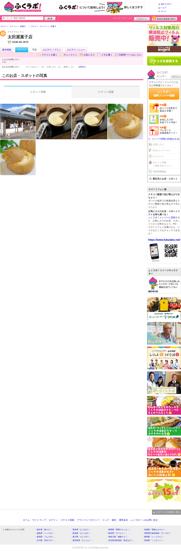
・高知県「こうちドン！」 (153, 540)
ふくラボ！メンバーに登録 (161, 217)
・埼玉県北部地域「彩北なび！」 (121, 540)
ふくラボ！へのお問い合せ (144, 520)
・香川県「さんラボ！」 (81, 537)
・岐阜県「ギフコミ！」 (117, 533)
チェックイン (70, 54)
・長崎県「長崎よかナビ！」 (154, 530)
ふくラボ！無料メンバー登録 (164, 93)
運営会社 (123, 520)
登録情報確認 (159, 171)
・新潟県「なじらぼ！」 (81, 533)
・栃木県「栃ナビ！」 (44, 530)
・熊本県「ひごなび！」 (81, 530)
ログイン (142, 18)
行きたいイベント (162, 150)
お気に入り (89, 54)
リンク (105, 520)
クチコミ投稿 (67, 520)
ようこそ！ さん (122, 18)
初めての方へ (166, 4)
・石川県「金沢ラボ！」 (45, 540)
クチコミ (21, 49)
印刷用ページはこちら (130, 54)
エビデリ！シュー (76, 49)
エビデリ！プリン (52, 49)
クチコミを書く (50, 54)
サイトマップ (39, 520)
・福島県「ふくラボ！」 (45, 533)
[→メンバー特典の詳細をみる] (164, 139)
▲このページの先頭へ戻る (166, 512)
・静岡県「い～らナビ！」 (153, 537)
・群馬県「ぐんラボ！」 (45, 537)
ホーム (163, 11)
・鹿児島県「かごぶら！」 (82, 540)
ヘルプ (163, 8)
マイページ (158, 156)
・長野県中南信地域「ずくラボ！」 (157, 533)
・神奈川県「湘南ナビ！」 (118, 537)
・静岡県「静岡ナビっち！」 (119, 530)
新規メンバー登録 (164, 18)
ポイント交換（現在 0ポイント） (163, 164)
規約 (114, 520)
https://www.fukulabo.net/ (164, 239)
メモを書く (107, 54)
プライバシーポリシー (88, 520)
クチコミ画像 (106, 91)
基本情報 (6, 49)
